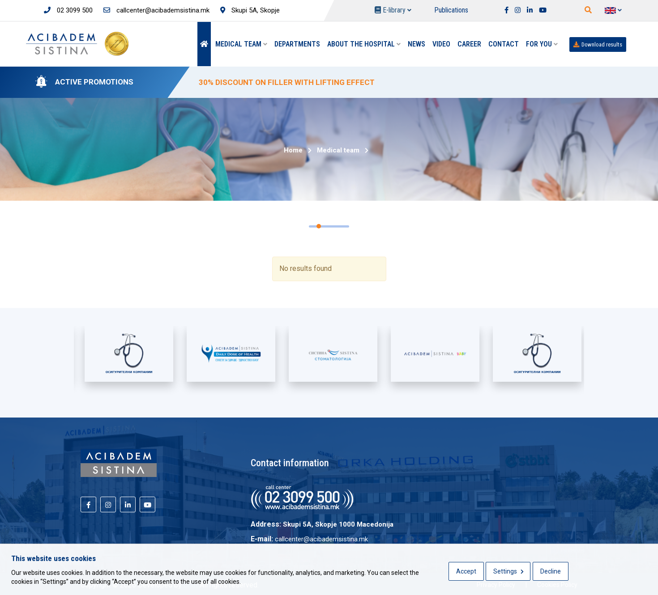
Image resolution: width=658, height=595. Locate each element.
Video (441, 44)
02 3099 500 (68, 10)
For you (542, 44)
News (416, 44)
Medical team (241, 44)
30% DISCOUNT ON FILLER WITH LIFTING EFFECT (287, 82)
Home (293, 150)
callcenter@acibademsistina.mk (156, 10)
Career (469, 44)
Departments (297, 44)
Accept (466, 571)
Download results (597, 44)
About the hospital (364, 44)
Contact (503, 44)
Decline (550, 571)
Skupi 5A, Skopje (250, 10)
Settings (508, 571)
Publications (451, 10)
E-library (393, 10)
